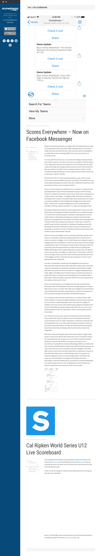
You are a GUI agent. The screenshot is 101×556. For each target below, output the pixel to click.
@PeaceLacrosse (55, 462)
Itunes (67, 538)
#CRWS (30, 466)
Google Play (76, 538)
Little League (32, 470)
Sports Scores (32, 159)
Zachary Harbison (44, 126)
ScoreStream (32, 147)
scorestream (32, 158)
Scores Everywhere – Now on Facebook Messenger (57, 135)
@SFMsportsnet (80, 462)
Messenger (31, 156)
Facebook (31, 151)
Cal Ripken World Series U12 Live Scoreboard (60, 448)
